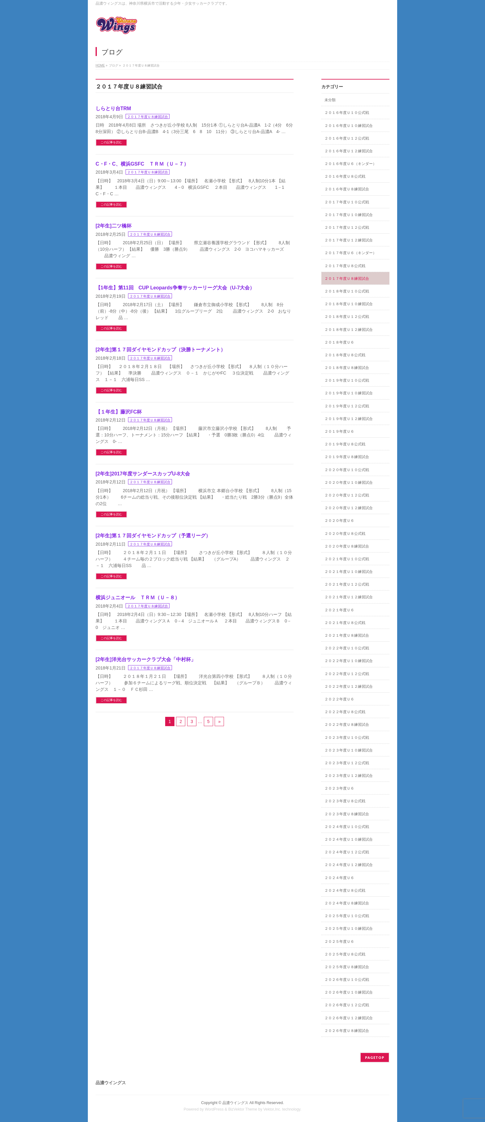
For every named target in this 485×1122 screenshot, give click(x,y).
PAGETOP (374, 1057)
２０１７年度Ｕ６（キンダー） (350, 253)
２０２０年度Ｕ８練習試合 (346, 546)
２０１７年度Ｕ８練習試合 (147, 117)
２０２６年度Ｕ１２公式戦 (346, 1005)
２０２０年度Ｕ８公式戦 (344, 533)
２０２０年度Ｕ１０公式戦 (346, 470)
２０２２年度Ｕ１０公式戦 (346, 648)
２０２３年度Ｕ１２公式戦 (346, 763)
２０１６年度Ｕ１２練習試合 (348, 151)
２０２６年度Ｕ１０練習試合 (348, 992)
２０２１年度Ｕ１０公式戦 (346, 559)
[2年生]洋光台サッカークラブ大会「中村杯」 (146, 659)
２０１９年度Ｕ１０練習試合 (348, 393)
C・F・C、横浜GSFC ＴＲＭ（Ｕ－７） (142, 164)
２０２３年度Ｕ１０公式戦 (346, 737)
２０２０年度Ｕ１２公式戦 (346, 495)
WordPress (214, 1109)
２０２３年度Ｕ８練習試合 (346, 814)
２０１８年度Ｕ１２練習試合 (348, 329)
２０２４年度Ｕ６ (339, 878)
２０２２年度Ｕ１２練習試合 (348, 686)
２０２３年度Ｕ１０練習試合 (348, 750)
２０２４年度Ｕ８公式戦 (344, 890)
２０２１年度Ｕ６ (339, 610)
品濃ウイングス (235, 1103)
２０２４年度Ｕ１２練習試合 (348, 865)
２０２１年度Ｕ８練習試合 (346, 635)
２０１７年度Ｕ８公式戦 (344, 266)
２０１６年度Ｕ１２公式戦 (346, 138)
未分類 (330, 100)
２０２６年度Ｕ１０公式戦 (346, 979)
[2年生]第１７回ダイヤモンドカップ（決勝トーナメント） (160, 349)
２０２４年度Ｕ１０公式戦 (346, 827)
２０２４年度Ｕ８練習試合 (346, 903)
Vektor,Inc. (272, 1109)
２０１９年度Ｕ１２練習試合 (348, 419)
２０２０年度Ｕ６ (339, 520)
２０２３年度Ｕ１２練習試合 (348, 775)
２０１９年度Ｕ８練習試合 (346, 457)
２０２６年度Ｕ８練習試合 (346, 1031)
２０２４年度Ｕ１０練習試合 (348, 839)
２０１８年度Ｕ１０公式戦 (346, 291)
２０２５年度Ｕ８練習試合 (346, 967)
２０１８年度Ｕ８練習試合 (346, 368)
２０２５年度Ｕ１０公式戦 (346, 916)
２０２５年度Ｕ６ (339, 941)
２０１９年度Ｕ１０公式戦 (346, 380)
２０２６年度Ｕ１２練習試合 (348, 1018)
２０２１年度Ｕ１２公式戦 (346, 584)
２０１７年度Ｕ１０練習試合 (348, 215)
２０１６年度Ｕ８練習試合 (346, 189)
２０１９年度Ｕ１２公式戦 (346, 406)
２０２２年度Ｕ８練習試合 (346, 724)
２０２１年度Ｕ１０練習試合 (348, 572)
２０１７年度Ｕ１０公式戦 (346, 202)
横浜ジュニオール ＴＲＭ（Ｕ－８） (138, 597)
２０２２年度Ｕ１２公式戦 (346, 674)
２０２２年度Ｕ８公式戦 (344, 712)
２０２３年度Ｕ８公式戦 (344, 801)
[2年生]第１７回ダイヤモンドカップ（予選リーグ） (153, 535)
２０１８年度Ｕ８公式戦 (344, 355)
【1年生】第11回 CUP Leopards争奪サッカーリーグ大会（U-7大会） (175, 287)
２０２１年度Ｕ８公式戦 (344, 623)
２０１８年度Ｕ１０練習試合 (348, 304)
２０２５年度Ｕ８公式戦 (344, 954)
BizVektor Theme (242, 1109)
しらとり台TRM (113, 108)
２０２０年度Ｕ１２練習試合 (348, 508)
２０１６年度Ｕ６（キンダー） (350, 164)
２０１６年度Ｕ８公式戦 (344, 176)
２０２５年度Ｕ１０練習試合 (348, 928)
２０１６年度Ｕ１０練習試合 (348, 125)
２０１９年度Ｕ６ (339, 431)
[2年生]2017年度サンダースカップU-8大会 (143, 473)
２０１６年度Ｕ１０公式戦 (346, 112)
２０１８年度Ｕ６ (339, 342)
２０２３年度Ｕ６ (339, 788)
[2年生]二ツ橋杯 (113, 225)
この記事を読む (111, 142)
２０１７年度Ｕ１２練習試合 (348, 240)
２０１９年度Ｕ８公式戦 (344, 444)
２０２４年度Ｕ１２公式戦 (346, 852)
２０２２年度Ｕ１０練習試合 (348, 661)
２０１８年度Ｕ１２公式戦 (346, 316)
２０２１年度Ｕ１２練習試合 (348, 597)
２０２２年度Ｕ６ (339, 699)
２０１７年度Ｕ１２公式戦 (346, 227)
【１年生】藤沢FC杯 (119, 411)
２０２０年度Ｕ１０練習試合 (348, 482)
